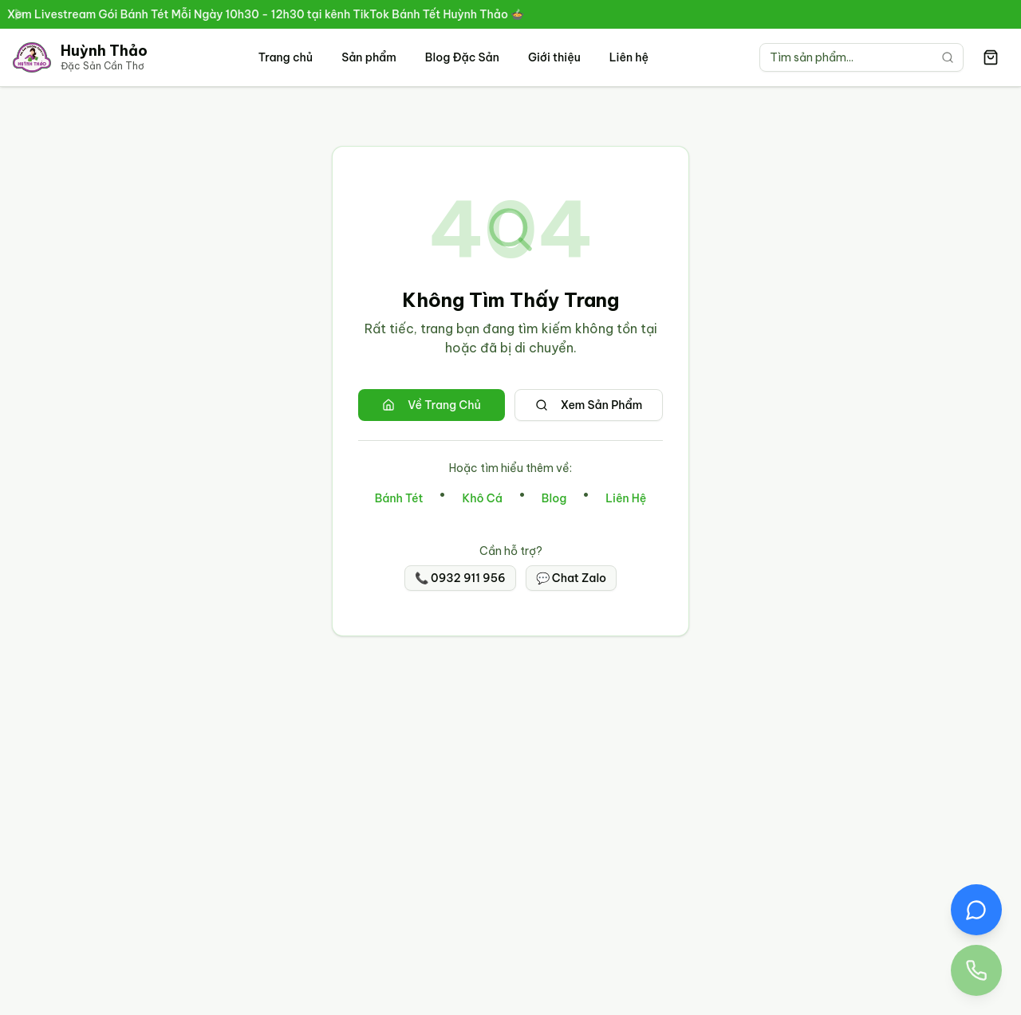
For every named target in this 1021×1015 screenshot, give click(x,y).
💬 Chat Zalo (571, 578)
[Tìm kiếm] (947, 57)
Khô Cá (482, 498)
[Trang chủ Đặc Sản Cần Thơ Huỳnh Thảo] (80, 57)
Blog (554, 498)
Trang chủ (285, 57)
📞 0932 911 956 (460, 578)
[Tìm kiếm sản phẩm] (861, 57)
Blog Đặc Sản (462, 57)
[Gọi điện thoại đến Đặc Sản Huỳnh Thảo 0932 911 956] (976, 970)
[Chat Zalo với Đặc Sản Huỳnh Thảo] (976, 909)
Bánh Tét (399, 498)
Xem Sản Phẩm (589, 405)
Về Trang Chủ (431, 405)
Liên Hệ (625, 498)
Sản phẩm (368, 57)
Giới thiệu (554, 57)
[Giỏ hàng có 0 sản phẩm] (990, 57)
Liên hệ (628, 57)
